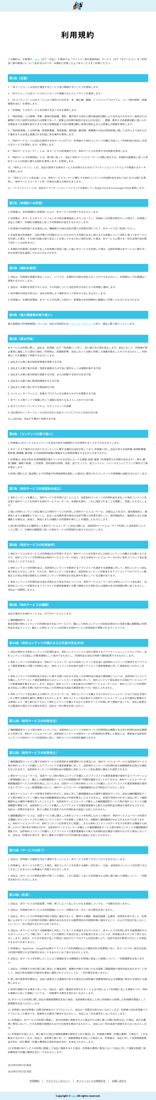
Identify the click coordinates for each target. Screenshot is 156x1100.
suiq (37, 59)
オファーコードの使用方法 (91, 1081)
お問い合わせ (119, 1081)
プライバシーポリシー (81, 323)
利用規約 (34, 1081)
